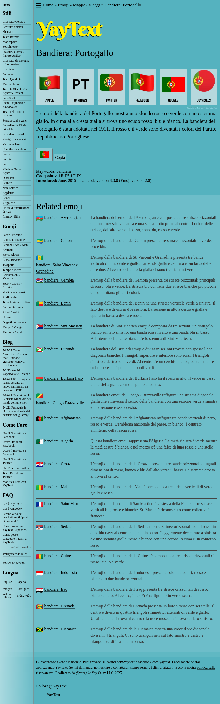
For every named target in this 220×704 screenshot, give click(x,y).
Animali (8, 250)
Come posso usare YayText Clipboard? (15, 528)
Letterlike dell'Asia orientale (14, 127)
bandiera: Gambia (59, 280)
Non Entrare (10, 188)
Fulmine (8, 159)
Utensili (7, 317)
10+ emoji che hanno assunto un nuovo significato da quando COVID (17, 384)
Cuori (6, 198)
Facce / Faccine (12, 235)
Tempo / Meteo (12, 270)
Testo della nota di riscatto (14, 113)
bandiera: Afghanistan (62, 418)
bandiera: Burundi (59, 349)
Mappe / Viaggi (12, 327)
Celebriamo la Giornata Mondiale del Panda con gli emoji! (17, 398)
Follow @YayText (14, 562)
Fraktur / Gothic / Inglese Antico (13, 53)
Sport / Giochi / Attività (12, 285)
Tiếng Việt (24, 595)
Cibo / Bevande (12, 260)
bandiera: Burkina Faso (63, 378)
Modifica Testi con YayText (14, 483)
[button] (38, 6)
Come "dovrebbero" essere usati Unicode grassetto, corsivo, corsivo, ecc (15, 358)
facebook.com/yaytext (154, 662)
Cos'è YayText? (12, 504)
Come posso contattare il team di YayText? (15, 538)
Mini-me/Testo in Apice (13, 171)
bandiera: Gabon (58, 240)
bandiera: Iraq (55, 589)
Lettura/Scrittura (13, 307)
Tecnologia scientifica (16, 302)
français (7, 589)
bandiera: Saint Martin (62, 503)
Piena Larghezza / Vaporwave (14, 104)
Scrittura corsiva (13, 27)
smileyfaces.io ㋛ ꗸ (15, 554)
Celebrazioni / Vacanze (11, 276)
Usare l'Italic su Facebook (12, 443)
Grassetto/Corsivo (14, 21)
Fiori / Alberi (11, 255)
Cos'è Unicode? (12, 508)
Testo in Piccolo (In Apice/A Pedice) (15, 91)
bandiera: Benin (57, 303)
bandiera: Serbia (57, 526)
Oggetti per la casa (14, 322)
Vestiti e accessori (14, 292)
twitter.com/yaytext (121, 662)
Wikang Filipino (7, 595)
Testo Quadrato (12, 79)
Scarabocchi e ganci (15, 120)
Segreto (7, 183)
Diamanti (8, 178)
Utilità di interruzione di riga (16, 209)
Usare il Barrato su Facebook (14, 452)
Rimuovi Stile (11, 216)
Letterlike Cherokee (15, 134)
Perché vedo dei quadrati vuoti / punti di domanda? (16, 517)
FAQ (8, 495)
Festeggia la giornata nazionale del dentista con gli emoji (16, 411)
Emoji (9, 226)
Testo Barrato (11, 37)
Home (7, 5)
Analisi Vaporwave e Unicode (16, 372)
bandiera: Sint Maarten (63, 326)
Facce (6, 164)
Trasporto (8, 265)
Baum (6, 154)
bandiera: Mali (56, 487)
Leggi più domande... (20, 547)
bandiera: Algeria (58, 441)
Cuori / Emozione (14, 240)
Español (22, 582)
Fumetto (8, 74)
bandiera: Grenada (59, 606)
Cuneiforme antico (14, 149)
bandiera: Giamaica (60, 629)
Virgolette (9, 203)
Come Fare (15, 425)
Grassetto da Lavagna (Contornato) (16, 62)
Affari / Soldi (11, 312)
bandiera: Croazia (58, 464)
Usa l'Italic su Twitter (16, 468)
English (7, 582)
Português (23, 589)
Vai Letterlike (11, 144)
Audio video (10, 297)
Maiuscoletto (11, 84)
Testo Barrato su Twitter (13, 474)
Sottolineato (10, 47)
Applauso (8, 193)
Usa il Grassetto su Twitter (14, 461)
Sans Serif (9, 98)
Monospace (10, 42)
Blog (8, 342)
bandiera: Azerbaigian (62, 217)
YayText (53, 695)
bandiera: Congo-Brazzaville (60, 403)
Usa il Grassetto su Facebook (14, 435)
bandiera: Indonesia (60, 572)
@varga (81, 673)
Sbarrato (8, 32)
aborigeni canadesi (14, 139)
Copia (60, 157)
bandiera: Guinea (58, 556)
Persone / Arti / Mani (16, 245)
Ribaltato (8, 69)
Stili (7, 13)
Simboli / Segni (12, 332)
